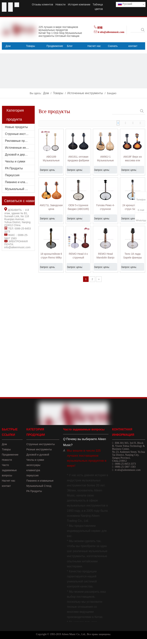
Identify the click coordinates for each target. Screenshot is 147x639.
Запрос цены (47, 169)
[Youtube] (10, 4)
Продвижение (10, 454)
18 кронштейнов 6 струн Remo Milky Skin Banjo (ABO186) (51, 255)
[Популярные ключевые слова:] (142, 29)
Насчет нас (8, 480)
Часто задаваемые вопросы (9, 470)
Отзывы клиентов (42, 4)
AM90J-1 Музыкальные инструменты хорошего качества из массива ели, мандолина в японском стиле (105, 158)
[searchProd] (135, 29)
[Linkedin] (4, 9)
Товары (6, 449)
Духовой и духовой (37, 454)
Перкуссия (12, 175)
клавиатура (33, 470)
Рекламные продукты (19, 140)
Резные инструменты (39, 449)
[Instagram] (10, 9)
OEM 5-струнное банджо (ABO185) (78, 207)
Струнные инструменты (20, 133)
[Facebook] (4, 4)
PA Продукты (14, 168)
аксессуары (33, 465)
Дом (4, 444)
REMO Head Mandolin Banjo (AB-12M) (105, 255)
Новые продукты (16, 127)
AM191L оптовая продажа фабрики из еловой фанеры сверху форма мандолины (78, 158)
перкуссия (32, 475)
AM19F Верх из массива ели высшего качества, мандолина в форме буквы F (132, 158)
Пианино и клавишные (20, 182)
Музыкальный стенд (19, 189)
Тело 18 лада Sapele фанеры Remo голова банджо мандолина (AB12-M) (132, 255)
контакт (6, 485)
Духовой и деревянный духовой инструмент (20, 154)
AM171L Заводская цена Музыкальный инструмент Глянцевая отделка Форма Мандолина (51, 207)
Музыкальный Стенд (38, 485)
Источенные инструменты (20, 147)
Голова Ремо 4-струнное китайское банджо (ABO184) (105, 207)
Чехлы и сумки (15, 161)
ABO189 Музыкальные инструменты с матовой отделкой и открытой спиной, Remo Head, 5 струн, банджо (51, 158)
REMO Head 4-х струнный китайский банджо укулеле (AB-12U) (78, 255)
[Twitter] (16, 4)
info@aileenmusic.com (17, 247)
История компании (79, 4)
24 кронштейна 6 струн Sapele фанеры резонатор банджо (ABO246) (132, 207)
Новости (60, 4)
